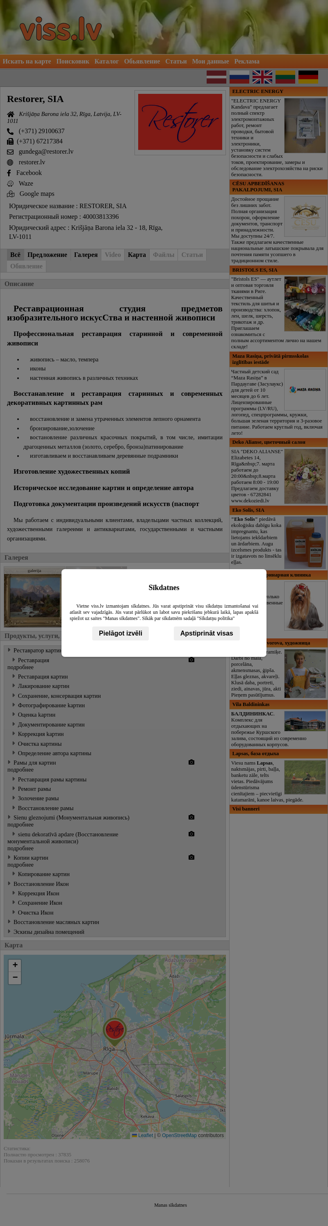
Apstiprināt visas (206, 633)
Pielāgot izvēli (120, 633)
